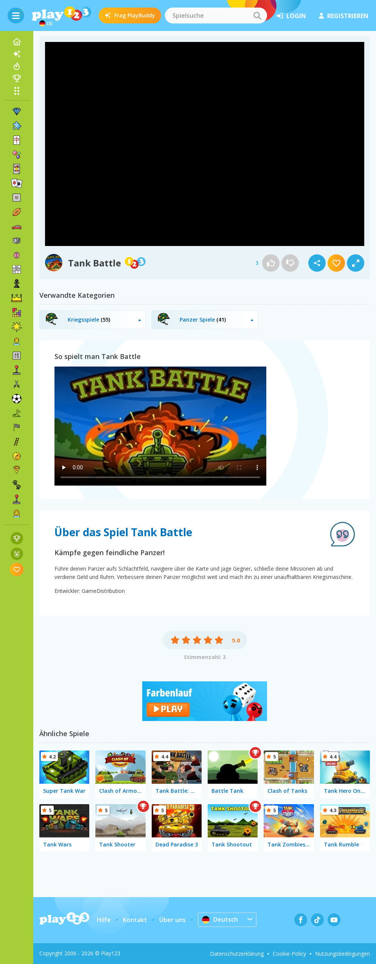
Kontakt (135, 920)
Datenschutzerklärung (237, 953)
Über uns (172, 920)
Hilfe (104, 920)
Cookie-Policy (289, 953)
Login (291, 16)
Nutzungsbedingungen (342, 953)
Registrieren (343, 16)
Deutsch (220, 919)
